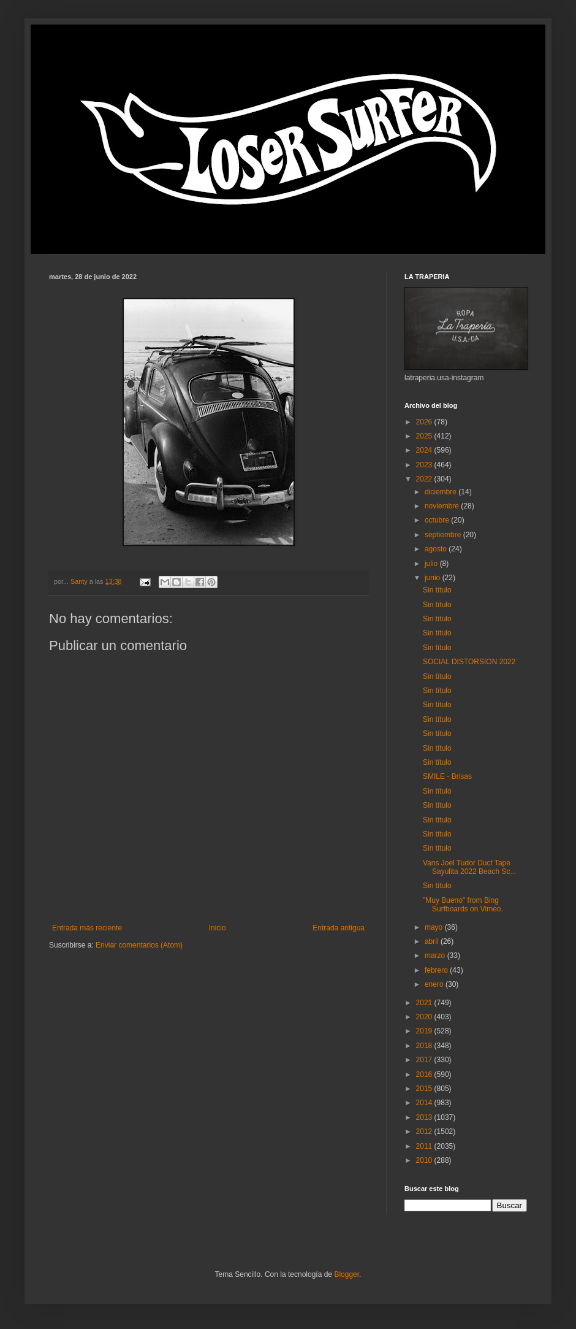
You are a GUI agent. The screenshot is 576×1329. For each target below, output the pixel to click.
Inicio (217, 928)
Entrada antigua (339, 928)
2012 (425, 1131)
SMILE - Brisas (447, 776)
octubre (438, 520)
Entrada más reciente (87, 928)
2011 (425, 1146)
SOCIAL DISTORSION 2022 (469, 661)
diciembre (441, 492)
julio (432, 563)
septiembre (444, 534)
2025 (425, 436)
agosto (437, 549)
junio (433, 577)
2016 (425, 1074)
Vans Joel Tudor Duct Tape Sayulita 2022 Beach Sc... (469, 867)
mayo (435, 927)
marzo (436, 955)
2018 (425, 1045)
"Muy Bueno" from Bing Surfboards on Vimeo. (463, 904)
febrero (437, 970)
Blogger (346, 1274)
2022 (425, 479)
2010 (425, 1160)
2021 (425, 1002)
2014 (425, 1102)
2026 (425, 422)
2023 (425, 465)
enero (435, 984)
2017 (425, 1059)
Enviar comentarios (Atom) (139, 945)
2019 (425, 1031)
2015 (425, 1088)
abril (433, 941)
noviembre (443, 506)
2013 (425, 1117)
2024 (425, 450)
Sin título (437, 590)
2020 (425, 1017)
